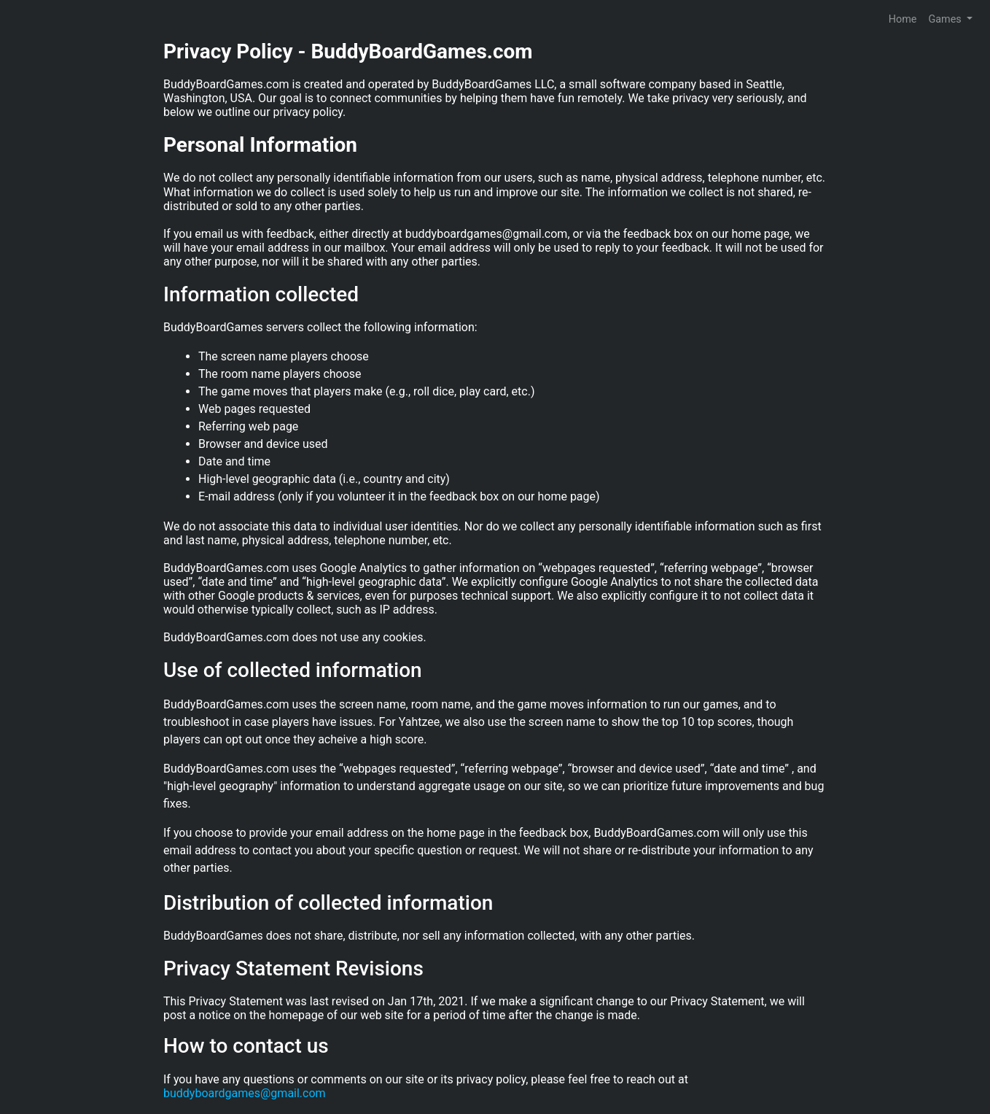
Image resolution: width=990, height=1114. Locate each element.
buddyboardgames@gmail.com (244, 1093)
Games (946, 19)
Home (903, 19)
